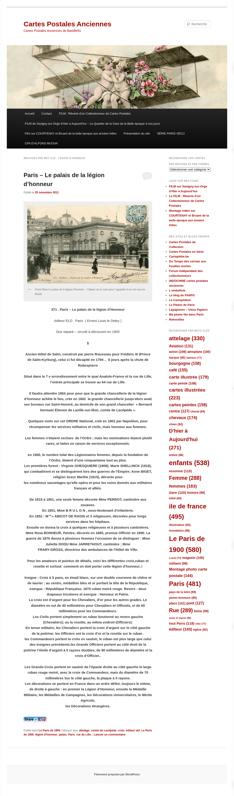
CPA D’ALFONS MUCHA (41, 143)
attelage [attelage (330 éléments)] (187, 338)
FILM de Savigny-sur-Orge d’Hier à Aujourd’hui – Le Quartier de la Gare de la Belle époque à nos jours (92, 123)
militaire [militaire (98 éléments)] (178, 563)
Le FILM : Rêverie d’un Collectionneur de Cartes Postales (186, 200)
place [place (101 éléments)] (177, 603)
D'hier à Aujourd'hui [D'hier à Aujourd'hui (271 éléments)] (183, 439)
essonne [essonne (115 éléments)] (180, 471)
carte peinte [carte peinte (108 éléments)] (183, 383)
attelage (84, 730)
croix (121, 730)
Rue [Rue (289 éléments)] (181, 610)
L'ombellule (177, 290)
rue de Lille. (84, 734)
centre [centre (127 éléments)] (179, 411)
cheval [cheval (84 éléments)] (198, 411)
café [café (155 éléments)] (178, 370)
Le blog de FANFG (182, 295)
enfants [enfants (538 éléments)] (189, 463)
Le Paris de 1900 (49, 730)
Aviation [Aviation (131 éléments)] (181, 346)
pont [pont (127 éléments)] (195, 603)
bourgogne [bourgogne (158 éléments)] (185, 363)
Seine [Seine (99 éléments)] (201, 611)
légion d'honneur (46, 734)
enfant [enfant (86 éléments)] (176, 455)
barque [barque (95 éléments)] (177, 357)
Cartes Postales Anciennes (67, 24)
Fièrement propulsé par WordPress (117, 774)
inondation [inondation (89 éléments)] (179, 530)
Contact (47, 113)
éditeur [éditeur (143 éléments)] (180, 629)
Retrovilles (176, 319)
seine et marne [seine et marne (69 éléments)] (180, 618)
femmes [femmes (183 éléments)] (183, 486)
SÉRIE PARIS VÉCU (170, 133)
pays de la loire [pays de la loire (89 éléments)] (182, 592)
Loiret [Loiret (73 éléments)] (175, 558)
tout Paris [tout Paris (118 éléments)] (181, 623)
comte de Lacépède (103, 730)
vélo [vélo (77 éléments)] (200, 623)
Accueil (29, 113)
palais (62, 734)
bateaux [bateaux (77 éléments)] (194, 357)
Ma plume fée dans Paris (186, 314)
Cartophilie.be (179, 256)
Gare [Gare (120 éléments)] (177, 492)
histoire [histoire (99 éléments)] (196, 492)
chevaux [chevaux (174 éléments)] (183, 417)
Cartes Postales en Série (186, 251)
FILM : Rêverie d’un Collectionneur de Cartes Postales (95, 113)
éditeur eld (133, 730)
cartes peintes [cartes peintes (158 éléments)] (188, 405)
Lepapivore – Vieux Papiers (188, 309)
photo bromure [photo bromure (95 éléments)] (183, 597)
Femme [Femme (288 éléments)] (185, 478)
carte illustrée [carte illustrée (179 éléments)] (189, 377)
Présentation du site (137, 133)
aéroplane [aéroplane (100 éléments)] (198, 352)
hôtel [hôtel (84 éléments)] (175, 498)
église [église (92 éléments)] (200, 629)
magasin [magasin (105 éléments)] (193, 558)
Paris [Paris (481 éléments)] (185, 583)
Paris (71, 734)
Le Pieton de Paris (182, 305)
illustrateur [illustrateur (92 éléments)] (180, 525)
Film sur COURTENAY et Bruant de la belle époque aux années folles (70, 133)
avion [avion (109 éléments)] (177, 352)
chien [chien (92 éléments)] (176, 424)
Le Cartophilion (180, 300)
